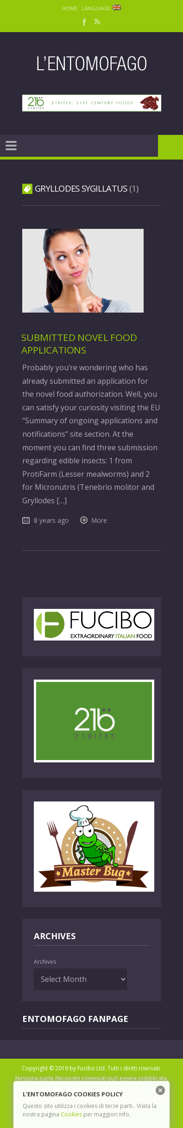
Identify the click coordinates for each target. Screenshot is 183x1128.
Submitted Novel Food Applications (79, 343)
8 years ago (51, 520)
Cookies (71, 1114)
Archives (45, 962)
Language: (101, 8)
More (99, 520)
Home (69, 8)
